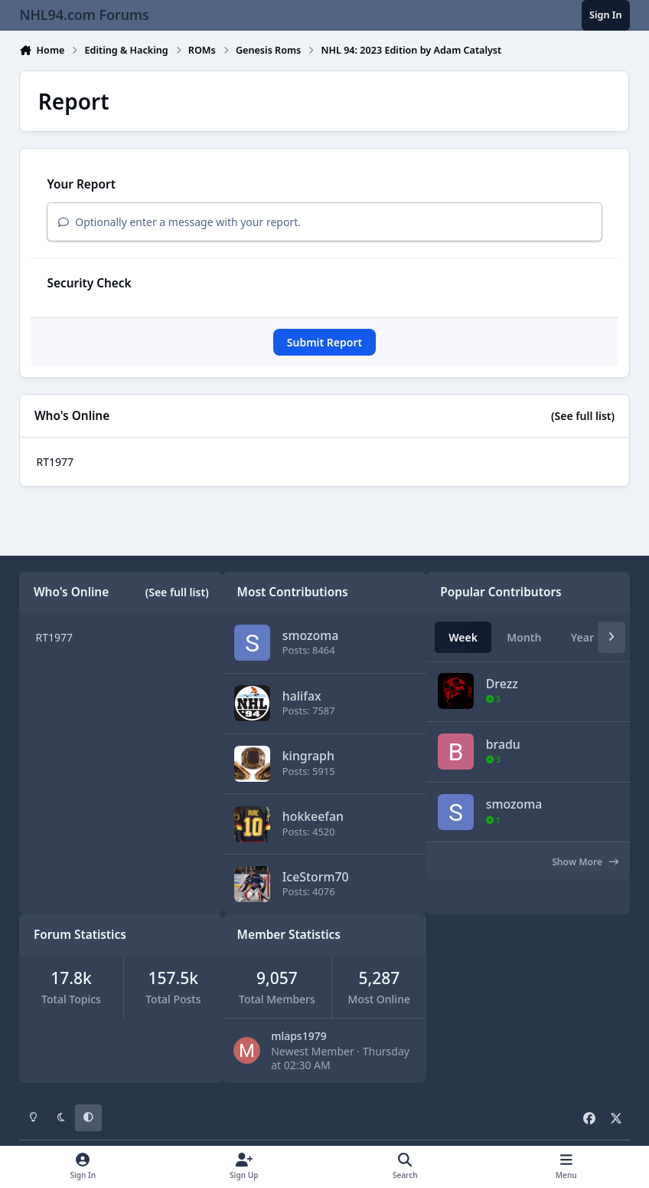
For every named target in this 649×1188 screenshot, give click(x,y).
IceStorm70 (315, 876)
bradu (503, 744)
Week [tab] (463, 637)
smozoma (310, 635)
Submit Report (324, 342)
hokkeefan (313, 816)
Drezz (502, 683)
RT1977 (54, 462)
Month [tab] (524, 637)
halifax (301, 695)
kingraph (308, 755)
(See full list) (583, 416)
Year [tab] (582, 637)
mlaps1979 (299, 1036)
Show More (585, 861)
